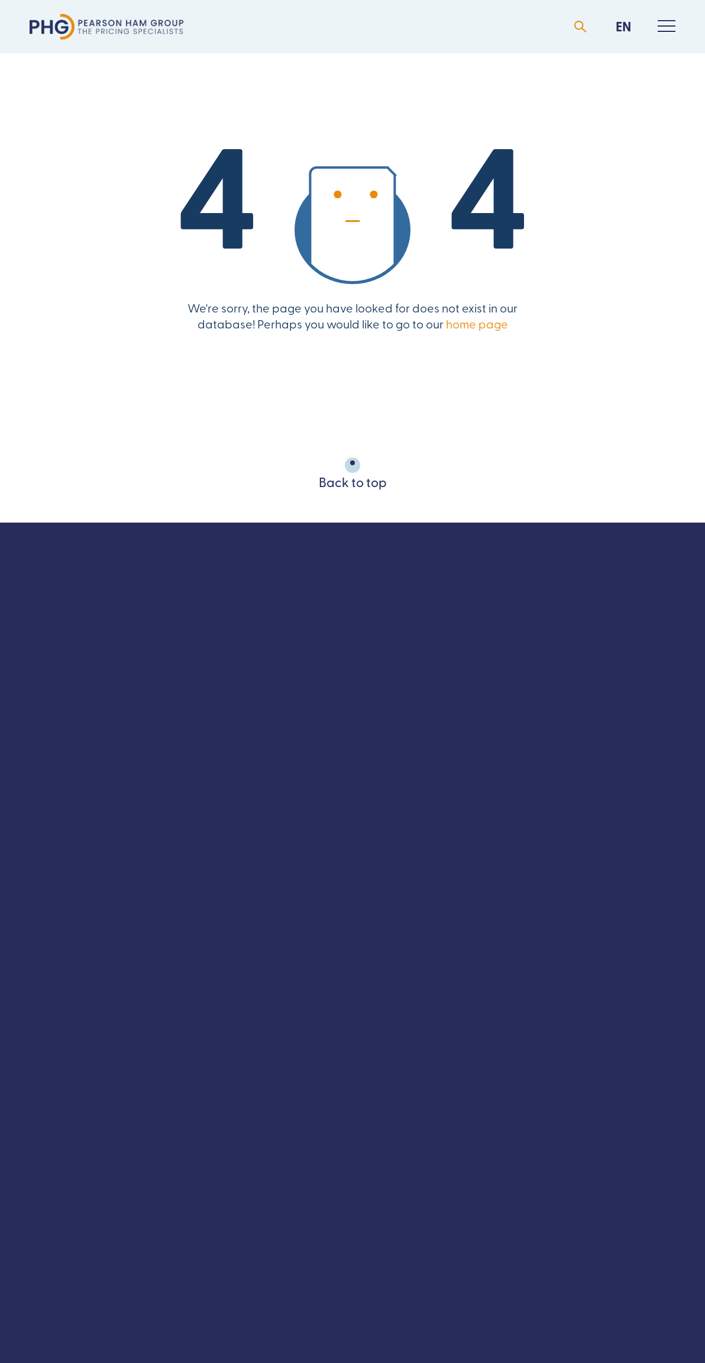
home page (477, 325)
